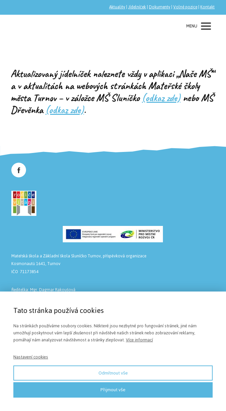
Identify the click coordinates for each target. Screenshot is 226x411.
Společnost (29, 26)
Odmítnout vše (113, 373)
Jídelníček (137, 7)
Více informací (139, 340)
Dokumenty (159, 7)
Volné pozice (185, 7)
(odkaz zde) (161, 97)
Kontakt (207, 7)
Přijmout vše (113, 389)
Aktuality (117, 7)
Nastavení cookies (30, 356)
